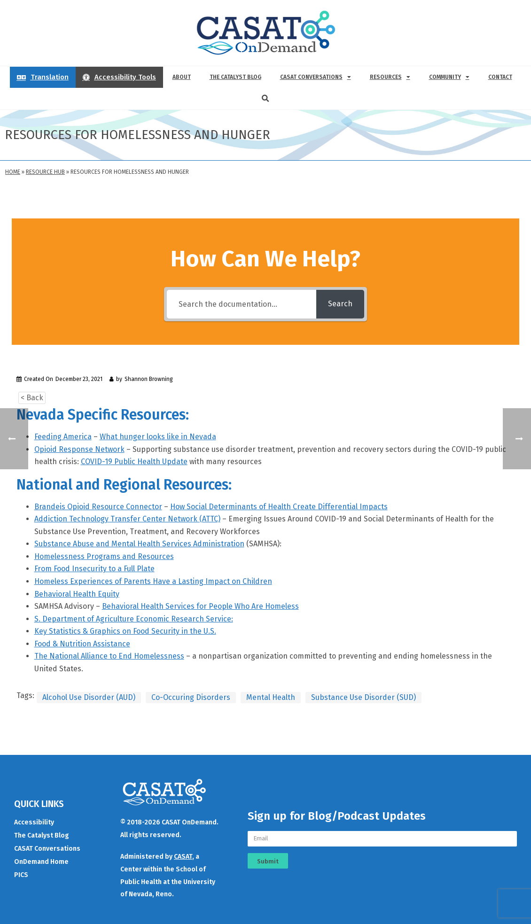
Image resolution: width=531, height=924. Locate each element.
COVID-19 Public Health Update (134, 461)
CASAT (183, 857)
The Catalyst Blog (235, 77)
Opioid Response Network (79, 449)
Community (449, 77)
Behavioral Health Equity (76, 594)
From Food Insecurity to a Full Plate (94, 568)
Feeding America (63, 436)
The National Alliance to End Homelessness (109, 656)
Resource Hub (45, 172)
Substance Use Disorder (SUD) (363, 697)
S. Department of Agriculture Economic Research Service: (133, 618)
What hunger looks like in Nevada (158, 436)
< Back (32, 397)
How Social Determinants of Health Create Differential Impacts (279, 506)
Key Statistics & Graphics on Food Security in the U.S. (125, 631)
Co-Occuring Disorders (190, 697)
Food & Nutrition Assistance (82, 643)
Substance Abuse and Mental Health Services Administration (139, 543)
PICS (21, 875)
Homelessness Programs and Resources (104, 556)
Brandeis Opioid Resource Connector (98, 506)
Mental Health (270, 697)
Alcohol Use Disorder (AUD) (88, 697)
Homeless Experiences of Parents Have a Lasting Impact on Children (153, 581)
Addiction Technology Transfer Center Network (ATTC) (127, 518)
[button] (265, 98)
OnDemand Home (41, 862)
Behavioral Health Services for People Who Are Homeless (200, 606)
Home (12, 172)
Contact (500, 77)
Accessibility (34, 822)
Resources (390, 77)
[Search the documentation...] (241, 304)
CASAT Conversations (315, 77)
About (181, 77)
